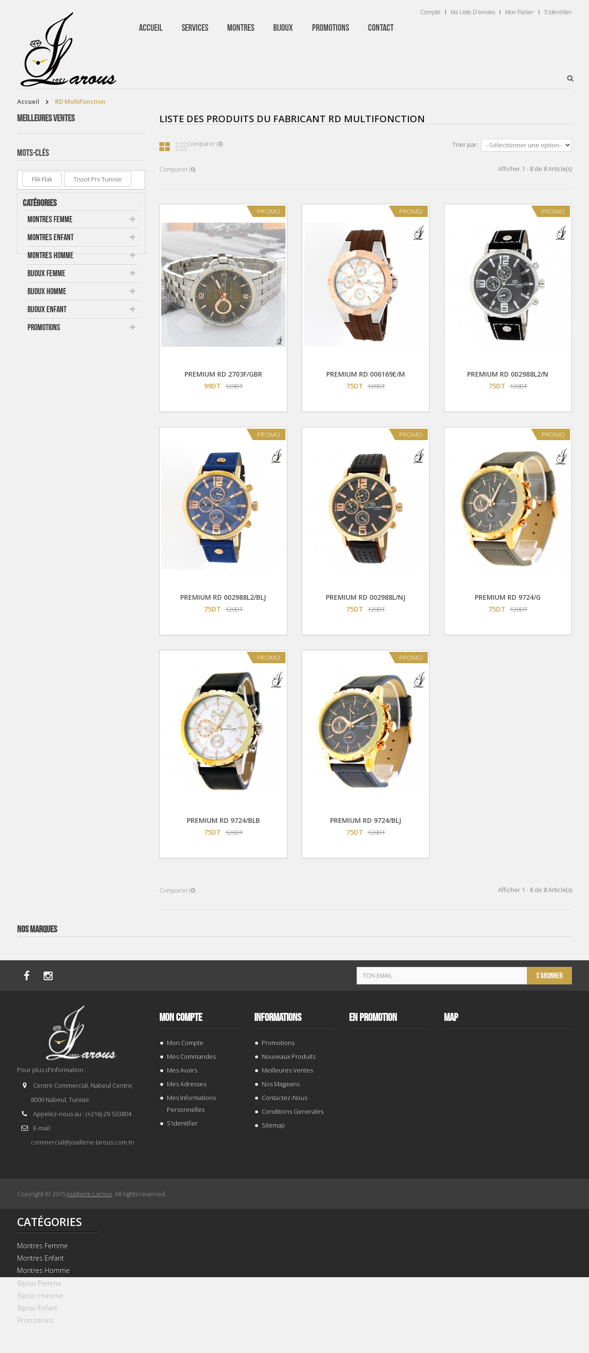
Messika (43, 547)
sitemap (273, 1125)
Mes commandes (191, 1056)
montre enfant (52, 564)
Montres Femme (50, 608)
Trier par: (465, 144)
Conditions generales (292, 1111)
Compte (430, 12)
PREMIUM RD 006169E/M (365, 374)
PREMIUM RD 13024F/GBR (103, 381)
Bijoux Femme (46, 662)
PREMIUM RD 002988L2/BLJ (223, 597)
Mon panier (519, 12)
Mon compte (180, 1017)
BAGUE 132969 (86, 150)
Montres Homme (51, 644)
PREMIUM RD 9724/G (508, 597)
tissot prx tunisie (98, 529)
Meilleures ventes (45, 118)
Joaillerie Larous (89, 1194)
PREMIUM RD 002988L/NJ (365, 597)
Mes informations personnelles (191, 1103)
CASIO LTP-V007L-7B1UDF (104, 266)
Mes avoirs (182, 1070)
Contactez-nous (284, 1097)
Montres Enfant (51, 626)
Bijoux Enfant (47, 699)
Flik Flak (42, 529)
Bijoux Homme (47, 681)
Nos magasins (281, 1084)
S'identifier (558, 12)
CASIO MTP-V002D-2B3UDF (94, 327)
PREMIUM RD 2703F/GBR (223, 374)
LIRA (81, 547)
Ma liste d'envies (473, 12)
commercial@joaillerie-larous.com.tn (82, 1142)
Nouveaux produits (288, 1056)
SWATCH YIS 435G (91, 439)
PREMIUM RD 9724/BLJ (365, 820)
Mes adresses (186, 1084)
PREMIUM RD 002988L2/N (507, 374)
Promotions (44, 717)
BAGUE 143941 (86, 208)
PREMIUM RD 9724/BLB (223, 820)
